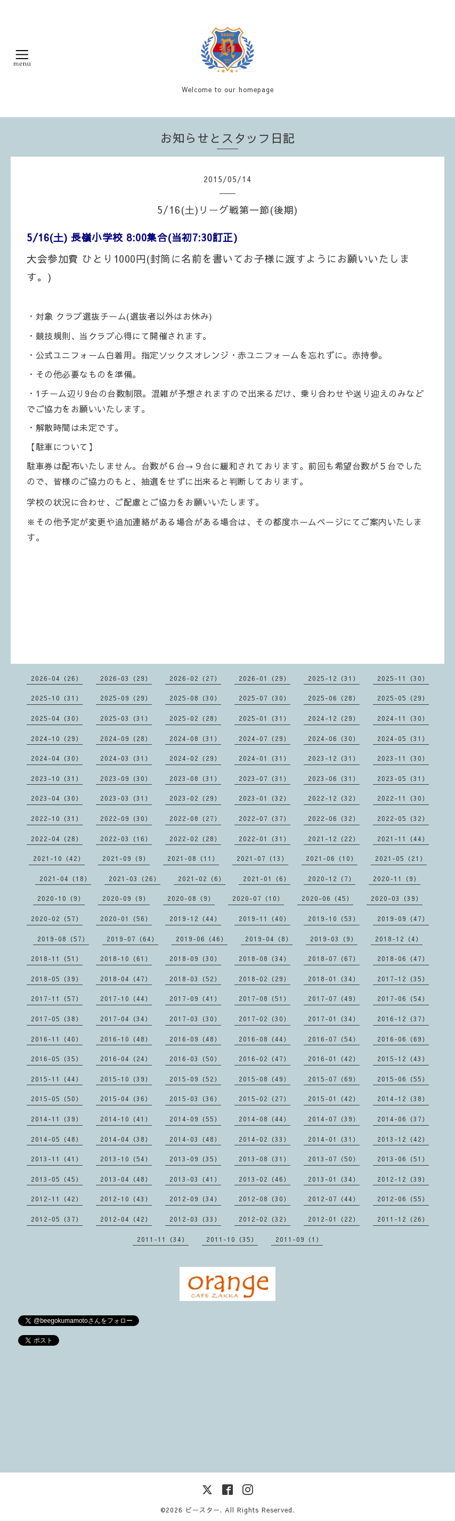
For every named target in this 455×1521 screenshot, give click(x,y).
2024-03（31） (126, 758)
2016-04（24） (126, 1058)
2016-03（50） (195, 1058)
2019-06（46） (202, 938)
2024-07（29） (264, 738)
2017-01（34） (334, 1018)
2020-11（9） (396, 878)
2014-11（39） (57, 1119)
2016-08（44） (264, 1039)
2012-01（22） (334, 1219)
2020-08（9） (191, 898)
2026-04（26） (57, 678)
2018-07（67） (334, 958)
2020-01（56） (126, 918)
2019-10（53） (334, 918)
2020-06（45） (327, 898)
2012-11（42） (57, 1198)
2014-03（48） (195, 1139)
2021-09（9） (126, 858)
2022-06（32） (334, 818)
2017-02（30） (264, 1018)
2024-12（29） (334, 718)
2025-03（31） (126, 718)
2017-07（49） (334, 998)
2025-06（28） (334, 698)
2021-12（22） (334, 838)
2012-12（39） (403, 1179)
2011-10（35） (232, 1239)
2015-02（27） (264, 1098)
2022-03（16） (126, 838)
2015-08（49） (264, 1079)
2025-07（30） (264, 698)
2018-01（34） (334, 978)
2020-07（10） (258, 898)
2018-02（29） (264, 978)
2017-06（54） (403, 998)
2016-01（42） (334, 1058)
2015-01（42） (334, 1098)
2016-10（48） (126, 1039)
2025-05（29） (403, 698)
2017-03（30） (195, 1018)
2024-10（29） (57, 738)
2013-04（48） (126, 1179)
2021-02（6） (201, 878)
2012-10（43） (126, 1198)
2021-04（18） (65, 878)
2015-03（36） (195, 1098)
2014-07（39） (334, 1119)
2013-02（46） (264, 1179)
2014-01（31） (334, 1139)
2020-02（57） (57, 918)
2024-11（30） (403, 718)
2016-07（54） (334, 1039)
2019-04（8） (268, 938)
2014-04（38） (126, 1139)
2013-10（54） (126, 1158)
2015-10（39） (126, 1079)
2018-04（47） (126, 978)
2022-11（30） (403, 798)
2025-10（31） (57, 698)
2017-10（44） (126, 998)
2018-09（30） (195, 958)
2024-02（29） (195, 758)
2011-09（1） (299, 1239)
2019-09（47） (403, 918)
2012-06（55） (403, 1198)
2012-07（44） (334, 1198)
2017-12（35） (403, 978)
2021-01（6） (266, 878)
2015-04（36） (126, 1098)
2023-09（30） (126, 778)
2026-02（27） (195, 678)
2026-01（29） (264, 678)
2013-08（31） (264, 1158)
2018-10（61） (126, 958)
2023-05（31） (403, 778)
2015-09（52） (195, 1079)
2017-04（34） (126, 1018)
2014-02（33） (264, 1139)
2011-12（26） (403, 1219)
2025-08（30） (195, 698)
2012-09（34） (195, 1198)
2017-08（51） (264, 998)
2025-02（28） (195, 718)
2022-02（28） (195, 838)
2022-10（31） (57, 818)
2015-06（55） (403, 1079)
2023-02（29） (195, 798)
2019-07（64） (132, 938)
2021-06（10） (332, 858)
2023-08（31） (195, 778)
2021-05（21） (401, 858)
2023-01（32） (264, 798)
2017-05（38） (57, 1018)
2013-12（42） (403, 1139)
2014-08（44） (264, 1119)
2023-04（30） (57, 798)
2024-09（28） (126, 738)
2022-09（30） (126, 818)
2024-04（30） (57, 758)
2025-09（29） (126, 698)
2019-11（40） (264, 918)
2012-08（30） (264, 1198)
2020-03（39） (397, 898)
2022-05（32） (403, 818)
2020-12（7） (331, 878)
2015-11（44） (57, 1079)
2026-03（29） (126, 678)
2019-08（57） (63, 938)
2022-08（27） (195, 818)
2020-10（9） (61, 898)
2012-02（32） (264, 1219)
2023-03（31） (126, 798)
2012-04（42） (126, 1219)
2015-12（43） (403, 1058)
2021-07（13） (262, 858)
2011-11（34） (163, 1239)
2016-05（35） (57, 1058)
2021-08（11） (193, 858)
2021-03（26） (134, 878)
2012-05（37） (57, 1219)
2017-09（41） (195, 998)
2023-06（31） (334, 778)
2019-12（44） (195, 918)
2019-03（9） (334, 938)
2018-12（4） (399, 938)
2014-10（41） (126, 1119)
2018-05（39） (57, 978)
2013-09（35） (195, 1158)
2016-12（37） (403, 1018)
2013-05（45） (57, 1179)
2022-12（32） (334, 798)
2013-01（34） (334, 1179)
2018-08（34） (264, 958)
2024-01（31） (264, 758)
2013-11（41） (57, 1158)
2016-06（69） (403, 1039)
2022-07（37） (264, 818)
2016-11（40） (57, 1039)
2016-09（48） (195, 1039)
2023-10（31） (57, 778)
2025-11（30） (403, 678)
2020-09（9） (126, 898)
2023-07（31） (264, 778)
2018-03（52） (195, 978)
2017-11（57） (57, 998)
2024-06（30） (334, 738)
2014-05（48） (57, 1139)
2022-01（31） (264, 838)
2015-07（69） (334, 1079)
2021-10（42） (59, 858)
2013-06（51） (403, 1158)
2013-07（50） (334, 1158)
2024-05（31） (403, 738)
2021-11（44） (403, 838)
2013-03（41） (195, 1179)
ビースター (202, 1510)
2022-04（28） (57, 838)
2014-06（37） (403, 1119)
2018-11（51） (57, 958)
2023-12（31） (334, 758)
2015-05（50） (57, 1098)
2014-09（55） (195, 1119)
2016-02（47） (264, 1058)
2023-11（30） (403, 758)
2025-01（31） (264, 718)
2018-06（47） (403, 958)
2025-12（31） (334, 678)
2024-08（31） (195, 738)
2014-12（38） (403, 1098)
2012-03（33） (195, 1219)
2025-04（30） (57, 718)
